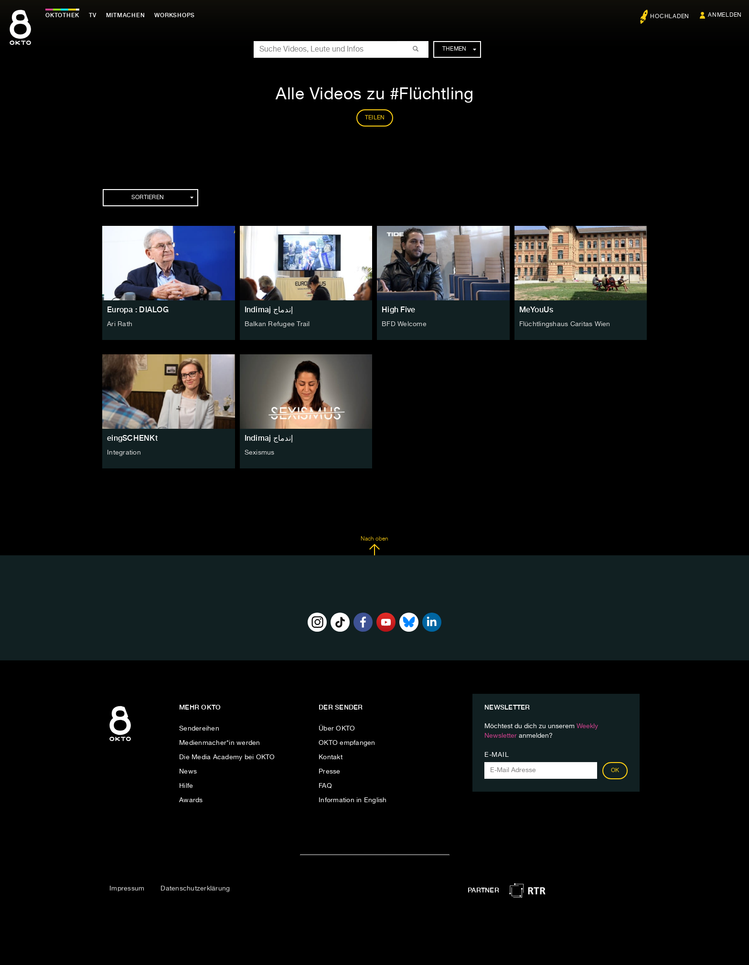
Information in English (353, 800)
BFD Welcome (404, 324)
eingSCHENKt (132, 438)
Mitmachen (125, 15)
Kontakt (330, 757)
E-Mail (496, 755)
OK (615, 771)
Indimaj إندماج (269, 309)
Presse (330, 771)
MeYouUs (536, 309)
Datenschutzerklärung (195, 888)
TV (92, 15)
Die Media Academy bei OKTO (227, 757)
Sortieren (162, 198)
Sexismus (260, 452)
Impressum (126, 888)
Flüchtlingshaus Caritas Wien (564, 324)
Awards (191, 800)
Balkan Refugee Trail (277, 324)
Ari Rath (119, 324)
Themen (459, 49)
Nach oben (374, 545)
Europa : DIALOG (138, 309)
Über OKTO (337, 728)
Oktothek (62, 15)
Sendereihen (199, 728)
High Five (398, 309)
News (188, 771)
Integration (124, 452)
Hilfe (186, 786)
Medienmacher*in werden (219, 743)
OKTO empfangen (347, 743)
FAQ (325, 786)
